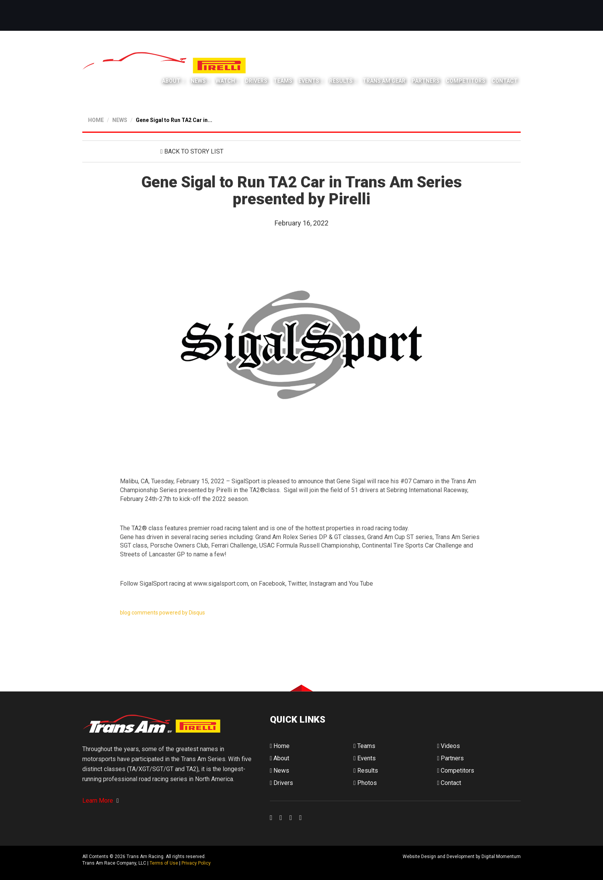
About (171, 81)
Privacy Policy (196, 863)
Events (308, 81)
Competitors (465, 81)
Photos (365, 782)
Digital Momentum (280, 862)
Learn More (100, 800)
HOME (96, 120)
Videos (448, 746)
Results (341, 81)
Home (280, 746)
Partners (425, 81)
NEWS (119, 120)
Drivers (256, 81)
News (198, 81)
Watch (225, 81)
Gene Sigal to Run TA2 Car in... (174, 120)
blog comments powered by (162, 612)
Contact (504, 81)
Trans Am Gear (384, 81)
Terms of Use (164, 863)
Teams (282, 81)
